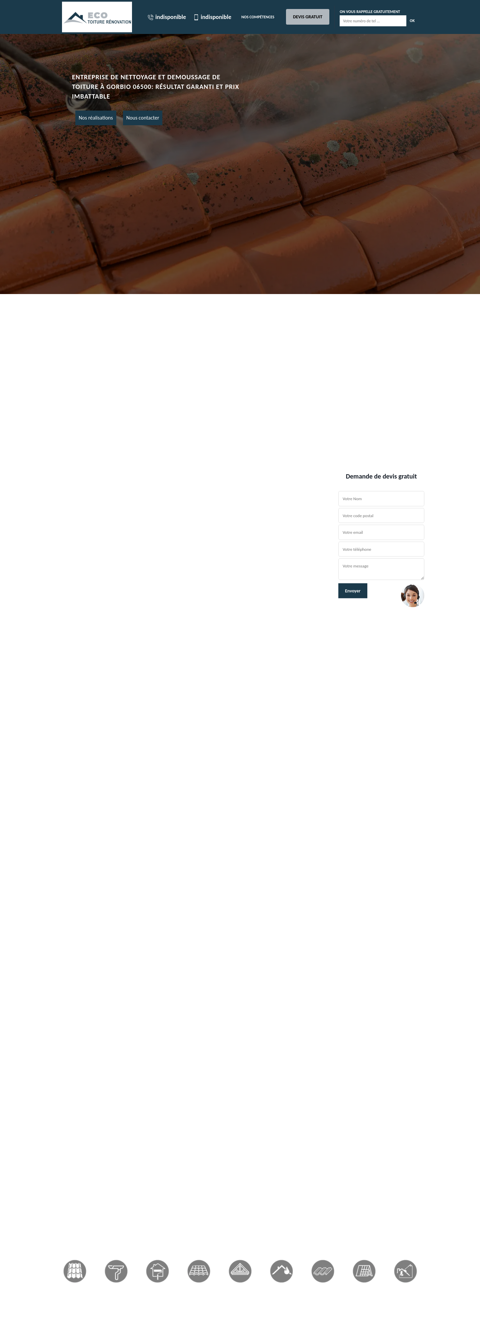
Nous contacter (142, 118)
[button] (36, 671)
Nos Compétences (257, 17)
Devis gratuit (307, 17)
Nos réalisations (96, 118)
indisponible (166, 17)
